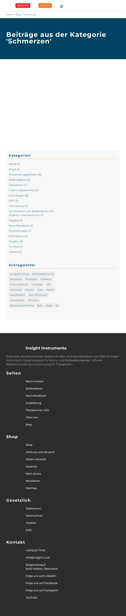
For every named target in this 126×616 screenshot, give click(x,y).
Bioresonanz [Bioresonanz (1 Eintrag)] (31, 279)
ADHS (12, 164)
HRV (12, 200)
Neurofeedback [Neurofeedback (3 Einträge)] (17, 295)
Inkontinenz (16, 206)
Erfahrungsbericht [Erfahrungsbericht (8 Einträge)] (19, 284)
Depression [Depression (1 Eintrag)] (46, 279)
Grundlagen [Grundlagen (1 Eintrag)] (37, 284)
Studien (14, 241)
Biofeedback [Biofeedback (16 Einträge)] (16, 279)
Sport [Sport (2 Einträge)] (39, 305)
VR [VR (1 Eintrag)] (56, 305)
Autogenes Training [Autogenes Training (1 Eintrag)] (19, 274)
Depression (16, 185)
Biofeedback (17, 179)
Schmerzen (16, 236)
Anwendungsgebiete (23, 174)
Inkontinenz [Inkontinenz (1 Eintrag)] (16, 290)
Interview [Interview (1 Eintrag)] (29, 290)
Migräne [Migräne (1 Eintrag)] (50, 290)
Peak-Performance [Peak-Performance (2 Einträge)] (37, 295)
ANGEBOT (45, 5)
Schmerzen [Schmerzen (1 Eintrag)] (33, 300)
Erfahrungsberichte (21, 190)
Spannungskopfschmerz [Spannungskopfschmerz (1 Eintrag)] (22, 305)
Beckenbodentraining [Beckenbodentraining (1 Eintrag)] (43, 274)
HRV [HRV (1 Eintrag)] (48, 284)
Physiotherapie (18, 230)
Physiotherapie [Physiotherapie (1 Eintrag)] (17, 300)
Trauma (14, 251)
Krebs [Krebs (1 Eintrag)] (40, 290)
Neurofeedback (19, 225)
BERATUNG (23, 5)
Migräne (14, 220)
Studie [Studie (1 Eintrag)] (49, 305)
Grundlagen (16, 195)
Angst (12, 169)
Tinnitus (14, 246)
